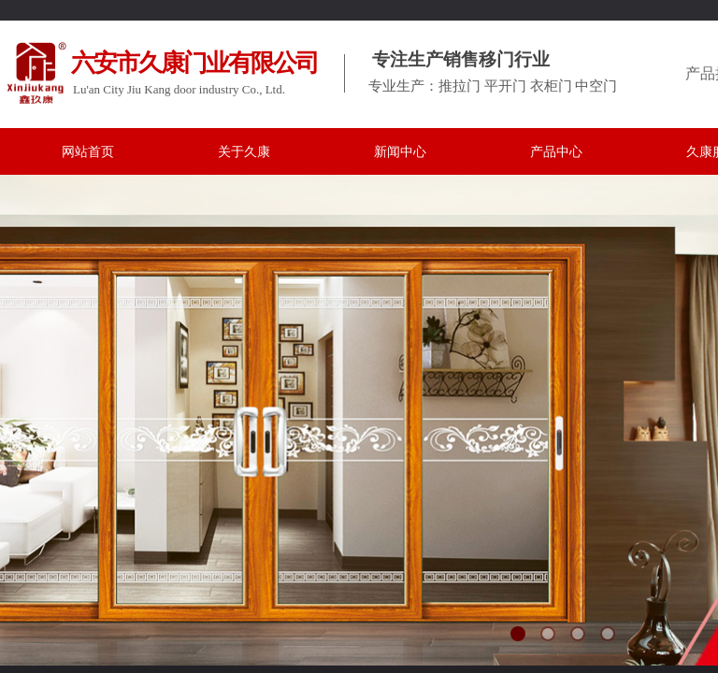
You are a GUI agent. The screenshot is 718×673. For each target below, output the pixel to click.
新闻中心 (400, 152)
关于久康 (244, 152)
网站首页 (88, 152)
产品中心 (556, 152)
